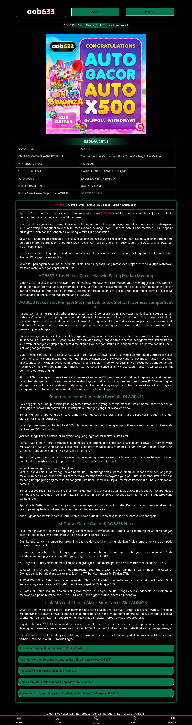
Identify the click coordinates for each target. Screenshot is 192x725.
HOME (19, 720)
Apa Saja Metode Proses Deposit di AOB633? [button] (48, 671)
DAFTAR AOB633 (91, 193)
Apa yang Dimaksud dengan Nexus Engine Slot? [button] (51, 648)
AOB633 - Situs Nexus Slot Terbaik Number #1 (96, 25)
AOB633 (86, 149)
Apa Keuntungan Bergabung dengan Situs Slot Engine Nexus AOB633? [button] (66, 659)
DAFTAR (96, 720)
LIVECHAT (172, 720)
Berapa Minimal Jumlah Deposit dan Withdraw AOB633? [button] (56, 682)
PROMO (134, 720)
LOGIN (57, 720)
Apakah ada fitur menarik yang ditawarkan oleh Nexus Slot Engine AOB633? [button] (69, 693)
